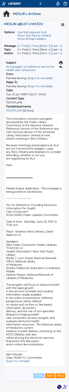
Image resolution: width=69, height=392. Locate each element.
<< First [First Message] (23, 46)
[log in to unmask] (40, 78)
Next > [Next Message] (45, 46)
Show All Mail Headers (31, 39)
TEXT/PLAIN (14, 110)
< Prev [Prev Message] (34, 46)
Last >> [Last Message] (56, 46)
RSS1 (50, 375)
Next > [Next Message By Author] (45, 53)
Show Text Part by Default (34, 35)
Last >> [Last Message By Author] (56, 53)
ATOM (39, 375)
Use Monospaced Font (32, 32)
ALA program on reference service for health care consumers (30, 68)
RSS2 (60, 375)
